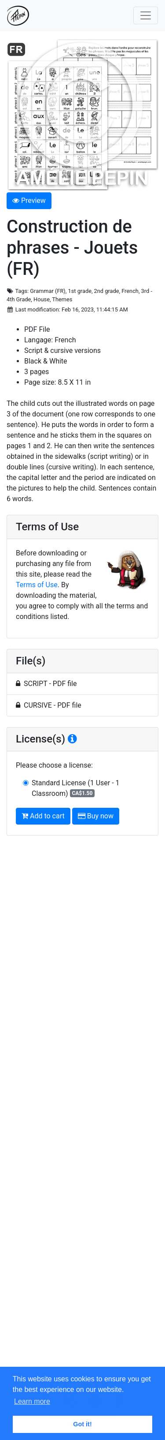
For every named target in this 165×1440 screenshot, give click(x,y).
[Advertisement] (82, 1107)
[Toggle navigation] (145, 15)
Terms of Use (37, 585)
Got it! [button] (82, 1424)
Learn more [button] (32, 1401)
